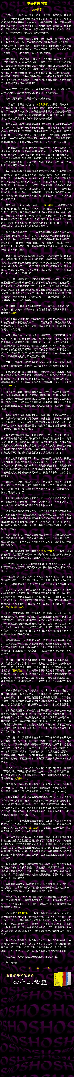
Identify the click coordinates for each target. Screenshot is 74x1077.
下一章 (46, 968)
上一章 (27, 968)
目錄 (37, 968)
